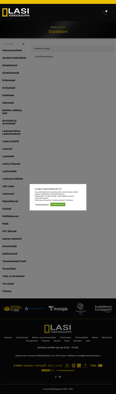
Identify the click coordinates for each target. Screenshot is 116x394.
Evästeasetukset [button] (42, 204)
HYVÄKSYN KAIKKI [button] (58, 204)
